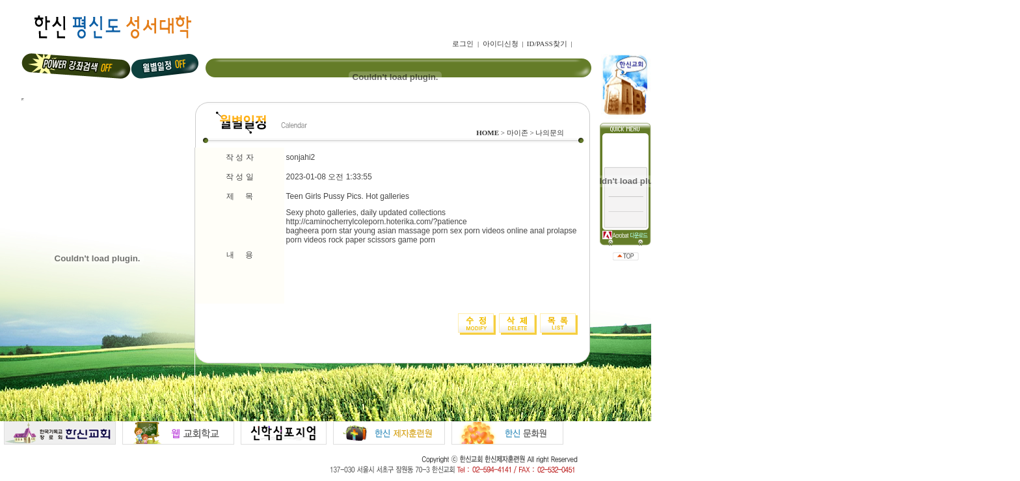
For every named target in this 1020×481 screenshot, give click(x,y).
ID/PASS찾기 (547, 43)
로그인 (463, 43)
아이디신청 (500, 43)
